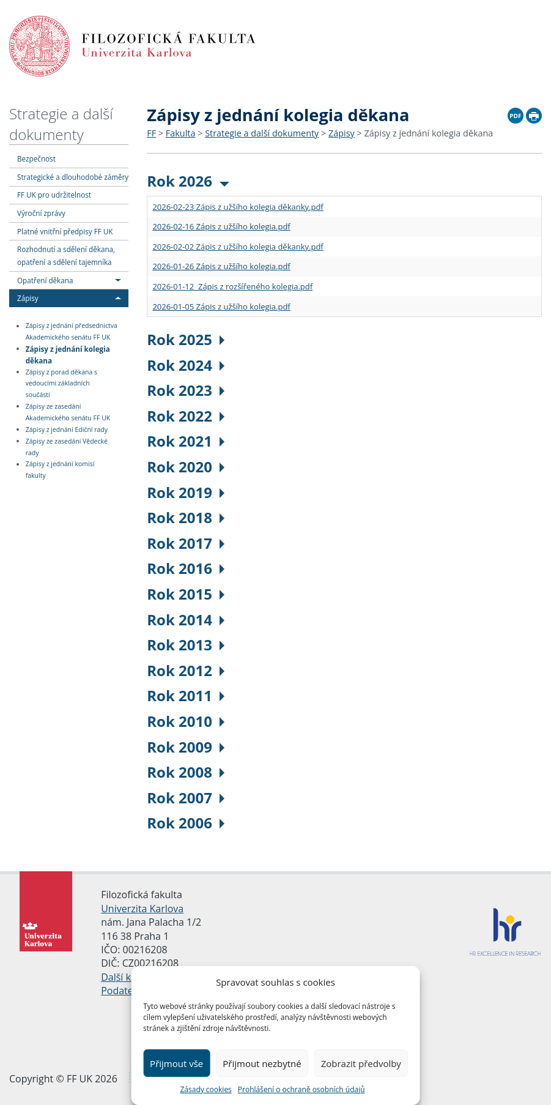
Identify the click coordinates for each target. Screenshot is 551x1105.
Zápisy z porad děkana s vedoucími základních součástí (61, 384)
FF (151, 133)
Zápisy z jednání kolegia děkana (68, 354)
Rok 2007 (185, 797)
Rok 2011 (185, 695)
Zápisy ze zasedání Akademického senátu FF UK (68, 412)
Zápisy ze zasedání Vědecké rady (67, 447)
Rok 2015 (185, 594)
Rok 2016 (185, 568)
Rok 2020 (185, 466)
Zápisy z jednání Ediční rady (67, 429)
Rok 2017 (185, 543)
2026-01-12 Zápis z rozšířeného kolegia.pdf (232, 286)
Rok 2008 (185, 772)
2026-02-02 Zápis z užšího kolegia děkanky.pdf (237, 246)
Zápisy (28, 298)
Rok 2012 (185, 670)
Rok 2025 (185, 339)
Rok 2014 (185, 619)
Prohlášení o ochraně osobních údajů (301, 1089)
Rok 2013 (185, 644)
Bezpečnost (36, 158)
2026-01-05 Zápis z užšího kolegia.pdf (221, 306)
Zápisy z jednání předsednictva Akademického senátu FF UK (71, 332)
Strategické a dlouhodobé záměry (72, 177)
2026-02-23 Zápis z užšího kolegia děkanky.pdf (237, 206)
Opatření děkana (45, 280)
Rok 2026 (188, 181)
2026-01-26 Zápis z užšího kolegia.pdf (221, 266)
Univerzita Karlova (142, 908)
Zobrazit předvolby (361, 1063)
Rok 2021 (185, 441)
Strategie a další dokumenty (61, 123)
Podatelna (124, 990)
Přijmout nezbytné (262, 1063)
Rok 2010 (185, 721)
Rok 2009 (185, 747)
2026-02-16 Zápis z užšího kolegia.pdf (221, 226)
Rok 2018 (185, 517)
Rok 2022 (185, 416)
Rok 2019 (185, 492)
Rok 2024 (185, 365)
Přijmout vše (176, 1063)
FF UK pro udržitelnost (54, 194)
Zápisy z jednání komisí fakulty (60, 470)
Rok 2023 (185, 390)
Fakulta (181, 133)
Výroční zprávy (41, 213)
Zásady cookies (205, 1089)
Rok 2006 (185, 823)
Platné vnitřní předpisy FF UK (65, 231)
